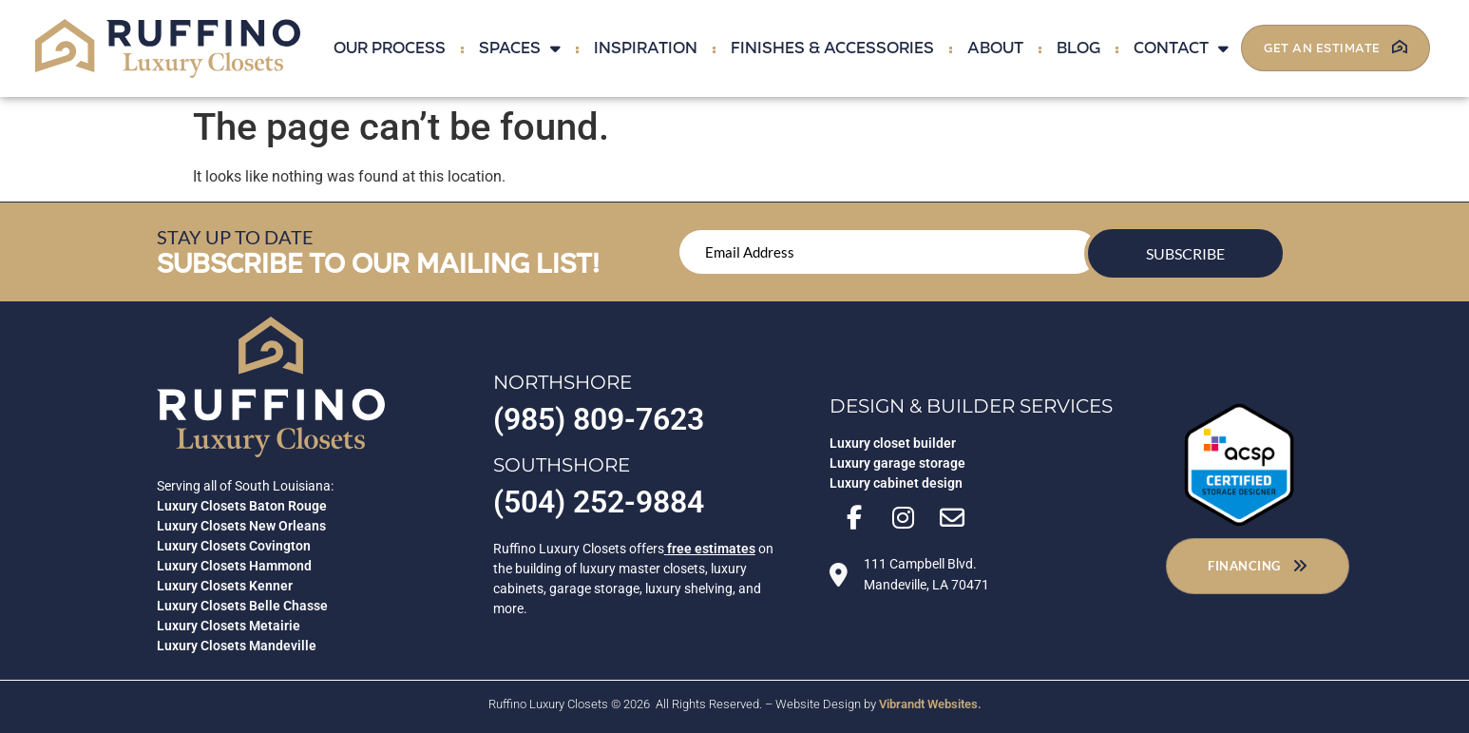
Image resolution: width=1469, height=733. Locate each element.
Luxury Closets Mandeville (236, 645)
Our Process (390, 48)
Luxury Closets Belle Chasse (242, 605)
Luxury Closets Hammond (234, 565)
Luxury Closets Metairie (228, 625)
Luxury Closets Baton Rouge (242, 505)
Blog (1078, 48)
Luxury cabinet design (896, 485)
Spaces (520, 48)
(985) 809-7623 (598, 419)
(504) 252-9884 (598, 502)
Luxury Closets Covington (234, 545)
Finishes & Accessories (832, 48)
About (995, 48)
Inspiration (645, 48)
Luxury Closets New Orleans (241, 525)
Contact (1181, 48)
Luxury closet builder (893, 445)
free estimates (711, 548)
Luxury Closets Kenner (225, 585)
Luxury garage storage (897, 465)
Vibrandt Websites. (930, 704)
